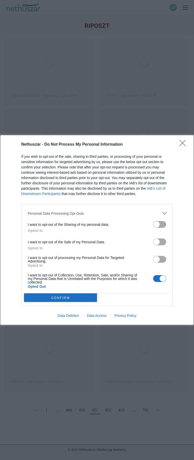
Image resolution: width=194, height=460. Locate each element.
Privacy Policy (125, 316)
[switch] (159, 224)
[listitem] (97, 213)
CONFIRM (60, 298)
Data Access (97, 316)
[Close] (184, 144)
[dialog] (97, 230)
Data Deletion (68, 316)
